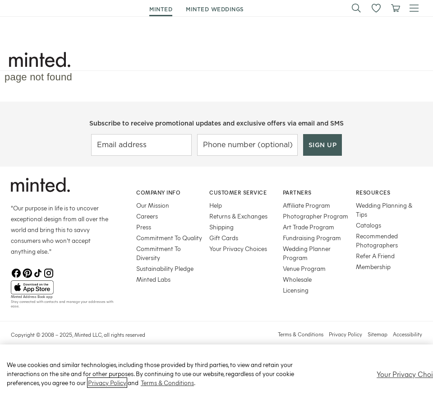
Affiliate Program (306, 205)
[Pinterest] (27, 273)
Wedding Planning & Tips (384, 210)
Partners (297, 192)
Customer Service (238, 192)
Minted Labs (153, 279)
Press (143, 227)
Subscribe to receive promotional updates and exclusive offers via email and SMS (216, 123)
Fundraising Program (312, 237)
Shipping (221, 227)
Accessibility (407, 334)
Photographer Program (315, 216)
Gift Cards (223, 237)
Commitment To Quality (169, 237)
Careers (147, 216)
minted (160, 9)
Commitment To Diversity (158, 253)
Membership (373, 266)
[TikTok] (37, 273)
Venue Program (304, 268)
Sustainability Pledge (164, 268)
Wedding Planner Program (307, 253)
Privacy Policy (345, 334)
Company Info (158, 192)
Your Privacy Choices (238, 248)
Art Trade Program (308, 227)
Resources (373, 192)
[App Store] (62, 287)
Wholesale (297, 279)
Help (215, 205)
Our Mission (152, 205)
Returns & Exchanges (238, 216)
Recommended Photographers (377, 240)
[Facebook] (16, 273)
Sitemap (377, 334)
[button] (356, 8)
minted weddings (215, 9)
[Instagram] (48, 273)
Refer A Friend (375, 255)
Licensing (296, 290)
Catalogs (368, 225)
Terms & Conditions (300, 334)
